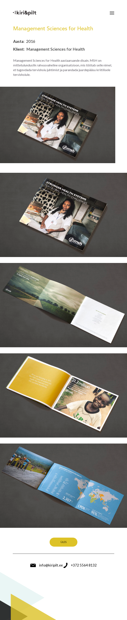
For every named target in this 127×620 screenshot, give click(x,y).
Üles (63, 542)
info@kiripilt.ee (46, 565)
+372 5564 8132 (80, 565)
